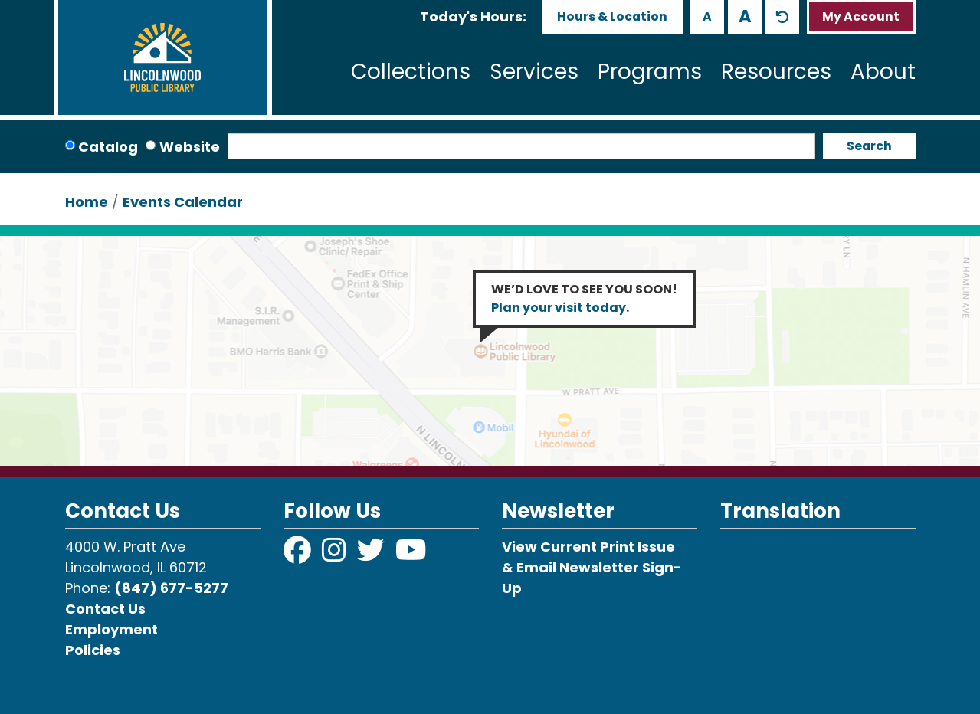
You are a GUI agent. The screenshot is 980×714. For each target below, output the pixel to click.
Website (189, 146)
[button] (473, 16)
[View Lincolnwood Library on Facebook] (299, 555)
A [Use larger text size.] (745, 16)
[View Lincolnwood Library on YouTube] (411, 555)
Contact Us (105, 608)
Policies (92, 650)
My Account (861, 16)
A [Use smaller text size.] (707, 16)
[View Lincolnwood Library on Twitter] (372, 555)
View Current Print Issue (588, 546)
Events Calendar (183, 201)
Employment (111, 629)
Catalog (108, 146)
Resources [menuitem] (776, 72)
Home (86, 201)
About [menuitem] (883, 72)
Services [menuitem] (534, 72)
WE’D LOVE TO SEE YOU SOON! (584, 298)
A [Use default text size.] (782, 17)
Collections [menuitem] (410, 72)
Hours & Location (612, 16)
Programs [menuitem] (650, 72)
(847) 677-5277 (171, 588)
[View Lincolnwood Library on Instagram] (335, 555)
